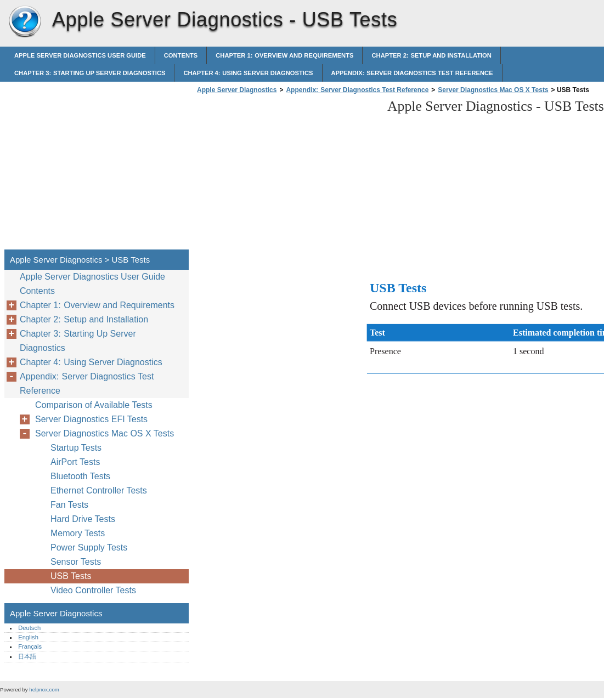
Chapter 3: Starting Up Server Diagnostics (89, 73)
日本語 (27, 656)
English (28, 637)
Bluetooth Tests (80, 476)
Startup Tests (75, 447)
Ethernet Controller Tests (98, 490)
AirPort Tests (75, 462)
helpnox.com (44, 689)
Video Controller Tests (93, 590)
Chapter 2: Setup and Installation (431, 55)
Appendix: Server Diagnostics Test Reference (412, 73)
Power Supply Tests (88, 547)
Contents (181, 55)
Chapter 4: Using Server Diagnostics (248, 73)
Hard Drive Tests (82, 519)
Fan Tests (69, 504)
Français (30, 646)
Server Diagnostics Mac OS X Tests (493, 90)
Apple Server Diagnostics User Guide (80, 55)
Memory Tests (77, 533)
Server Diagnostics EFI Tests (91, 419)
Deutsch (29, 628)
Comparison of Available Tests (94, 405)
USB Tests (70, 576)
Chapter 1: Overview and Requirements (284, 55)
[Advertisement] (286, 175)
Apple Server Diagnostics (24, 21)
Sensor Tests (75, 561)
